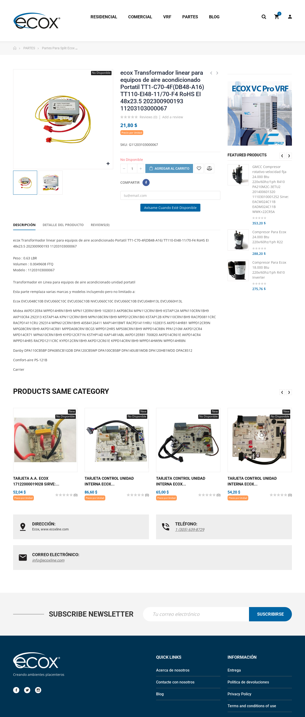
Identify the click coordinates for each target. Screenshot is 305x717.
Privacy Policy (239, 664)
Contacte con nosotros (175, 652)
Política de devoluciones (248, 652)
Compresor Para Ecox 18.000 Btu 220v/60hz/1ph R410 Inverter (269, 270)
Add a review (172, 117)
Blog (160, 664)
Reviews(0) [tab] (100, 225)
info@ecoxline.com (239, 529)
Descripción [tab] (24, 225)
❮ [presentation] (282, 155)
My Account (290, 17)
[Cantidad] (132, 168)
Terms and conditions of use (252, 676)
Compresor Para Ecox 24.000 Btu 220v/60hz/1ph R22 (269, 237)
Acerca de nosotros (172, 640)
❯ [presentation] (289, 155)
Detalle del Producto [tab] (63, 225)
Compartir (146, 182)
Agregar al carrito (169, 169)
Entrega (234, 640)
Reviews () (148, 117)
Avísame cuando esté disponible (170, 207)
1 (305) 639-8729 (142, 529)
